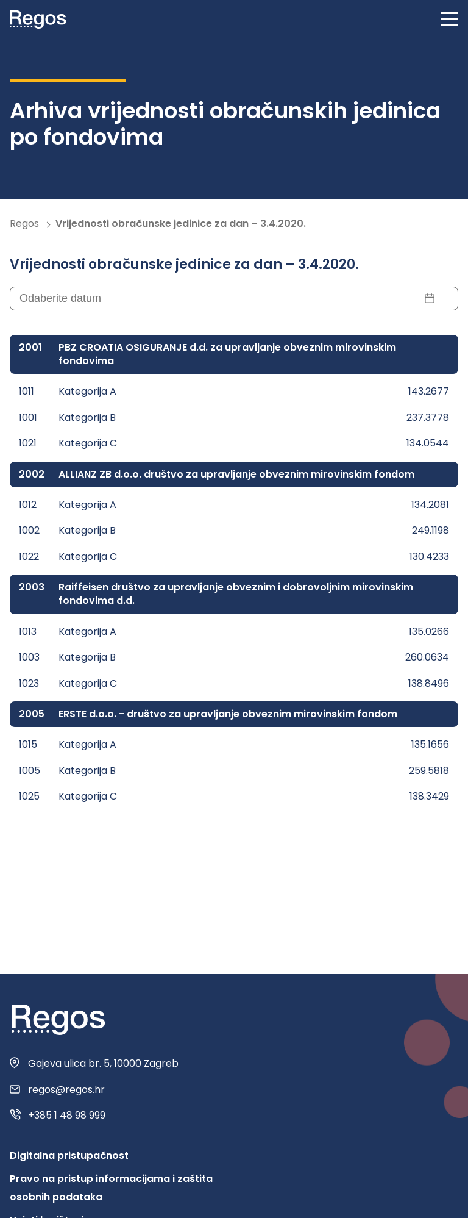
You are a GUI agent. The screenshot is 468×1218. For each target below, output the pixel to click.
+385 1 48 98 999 (66, 1115)
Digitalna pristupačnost (69, 1155)
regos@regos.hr (66, 1090)
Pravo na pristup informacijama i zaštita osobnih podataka (111, 1188)
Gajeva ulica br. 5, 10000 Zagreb (103, 1063)
